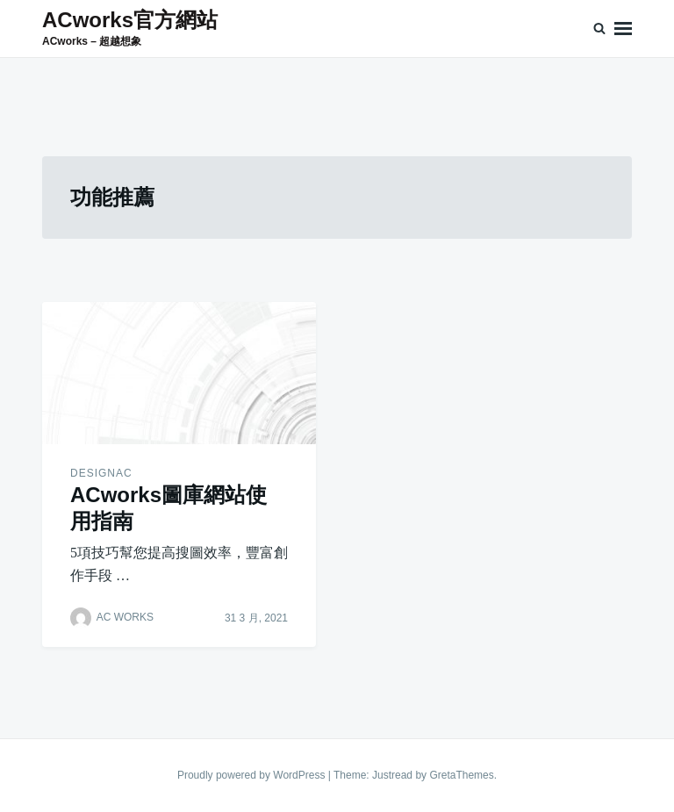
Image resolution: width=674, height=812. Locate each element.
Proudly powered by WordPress (252, 775)
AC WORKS (125, 617)
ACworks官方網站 (130, 20)
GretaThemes (461, 775)
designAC (101, 473)
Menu (623, 28)
